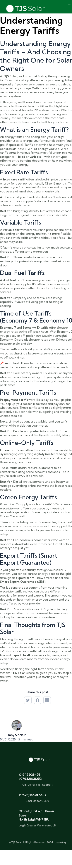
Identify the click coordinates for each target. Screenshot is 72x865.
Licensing (60, 842)
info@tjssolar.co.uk (32, 794)
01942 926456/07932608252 (30, 776)
